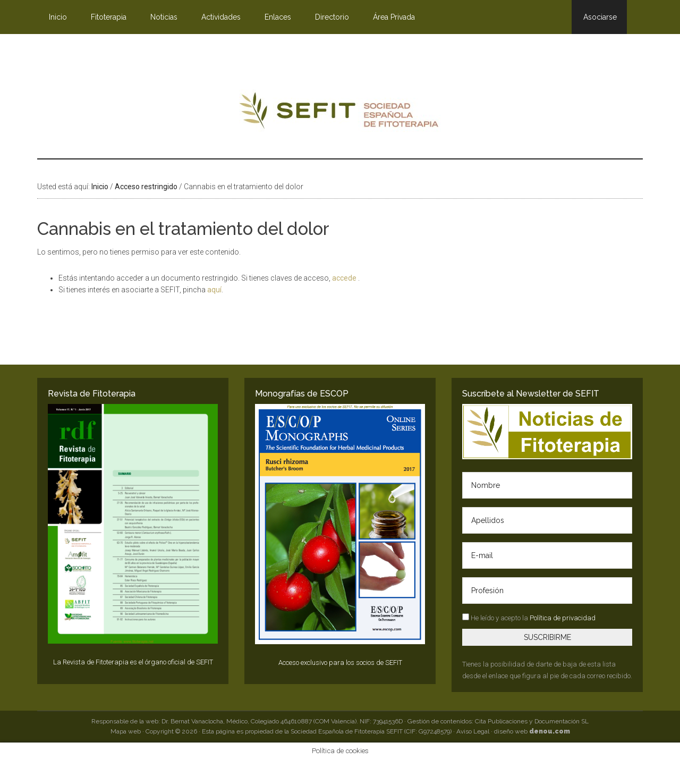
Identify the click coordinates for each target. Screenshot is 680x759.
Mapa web (125, 731)
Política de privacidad (563, 618)
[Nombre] (547, 485)
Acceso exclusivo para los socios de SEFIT (340, 663)
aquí (214, 289)
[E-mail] (547, 555)
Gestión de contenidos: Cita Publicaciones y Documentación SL (498, 721)
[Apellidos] (547, 520)
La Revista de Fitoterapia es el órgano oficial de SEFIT (133, 662)
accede (345, 278)
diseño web (532, 731)
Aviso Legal (472, 731)
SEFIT (340, 113)
